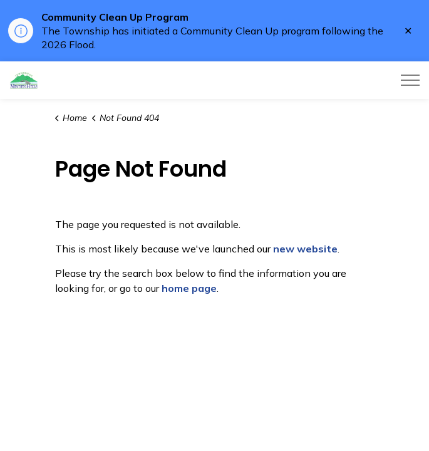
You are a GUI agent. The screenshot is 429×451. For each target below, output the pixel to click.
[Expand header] (410, 80)
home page (189, 288)
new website (305, 248)
